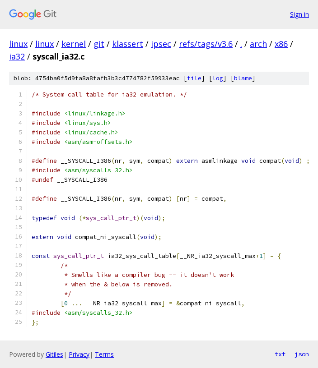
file (194, 78)
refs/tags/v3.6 (206, 43)
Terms (104, 354)
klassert (127, 43)
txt (280, 354)
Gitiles (54, 354)
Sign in (299, 14)
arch (258, 43)
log (217, 78)
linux (18, 43)
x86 (281, 43)
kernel (73, 43)
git (99, 43)
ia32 (17, 56)
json (302, 354)
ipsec (161, 43)
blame (243, 78)
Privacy (79, 354)
